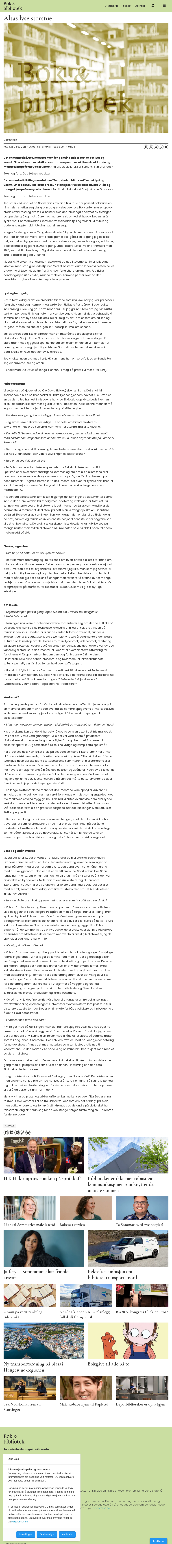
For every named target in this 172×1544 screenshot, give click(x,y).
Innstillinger (158, 1541)
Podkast (126, 6)
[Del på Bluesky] (165, 147)
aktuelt (9, 1125)
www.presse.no (101, 1508)
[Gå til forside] (38, 6)
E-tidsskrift (111, 6)
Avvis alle (67, 1534)
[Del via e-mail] (156, 147)
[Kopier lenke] (161, 147)
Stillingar (140, 6)
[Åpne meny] (164, 6)
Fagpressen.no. (19, 1521)
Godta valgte (47, 1534)
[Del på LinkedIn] (151, 147)
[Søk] (153, 6)
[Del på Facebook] (146, 147)
